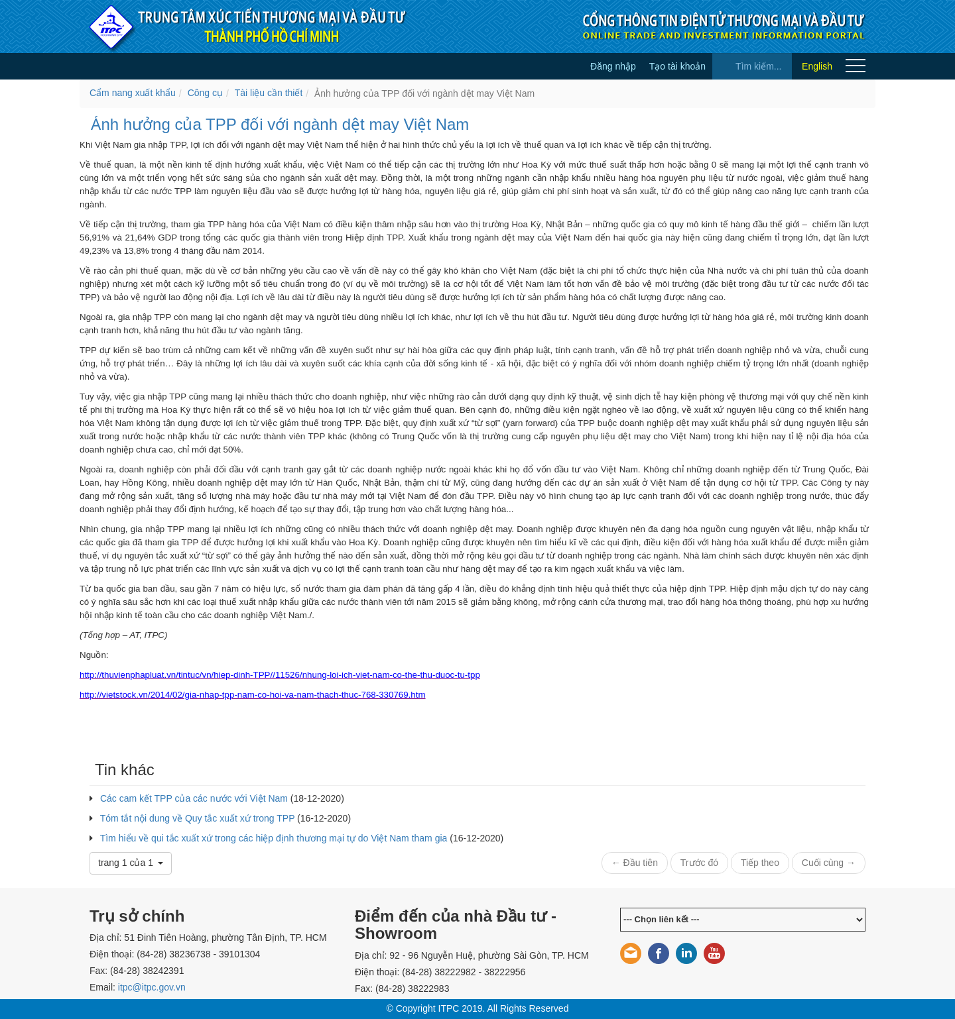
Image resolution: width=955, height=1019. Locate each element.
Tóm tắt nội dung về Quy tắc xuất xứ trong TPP (197, 818)
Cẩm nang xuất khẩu (133, 92)
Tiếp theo (760, 862)
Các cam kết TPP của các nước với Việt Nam (194, 798)
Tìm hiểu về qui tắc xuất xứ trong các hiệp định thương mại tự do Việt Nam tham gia (274, 838)
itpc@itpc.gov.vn (152, 987)
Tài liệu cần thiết (269, 92)
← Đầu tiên (634, 862)
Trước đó (699, 862)
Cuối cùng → (829, 862)
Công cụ (205, 92)
